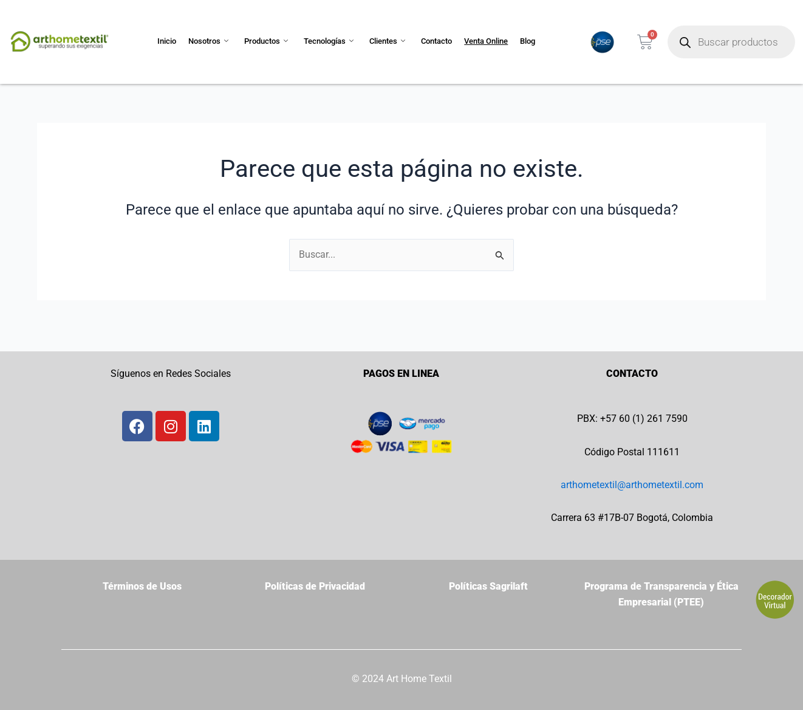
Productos (266, 41)
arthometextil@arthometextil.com (632, 485)
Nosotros (208, 41)
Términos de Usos (142, 586)
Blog (527, 41)
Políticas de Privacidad (315, 586)
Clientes (387, 41)
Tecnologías (329, 41)
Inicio (166, 41)
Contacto (436, 41)
